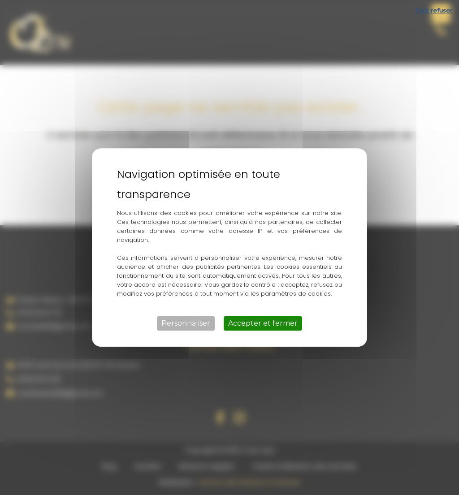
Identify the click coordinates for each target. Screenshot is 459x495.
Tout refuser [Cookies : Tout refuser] (433, 10)
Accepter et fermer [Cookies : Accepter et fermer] (263, 323)
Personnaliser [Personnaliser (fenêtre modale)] (185, 323)
